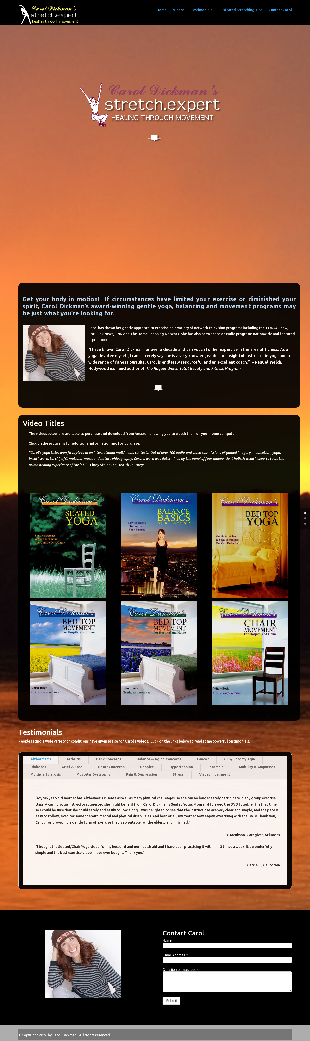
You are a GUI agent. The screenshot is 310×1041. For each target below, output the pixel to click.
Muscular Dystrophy (93, 774)
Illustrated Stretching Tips (240, 10)
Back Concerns (108, 759)
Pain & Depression (141, 774)
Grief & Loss (71, 767)
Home (162, 10)
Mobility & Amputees (257, 767)
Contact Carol (280, 10)
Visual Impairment (214, 774)
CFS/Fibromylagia (239, 759)
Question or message (181, 970)
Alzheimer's (40, 759)
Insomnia (215, 767)
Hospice (147, 767)
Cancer (203, 759)
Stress (178, 774)
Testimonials (201, 10)
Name (167, 941)
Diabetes (38, 767)
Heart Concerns (111, 767)
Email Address (175, 955)
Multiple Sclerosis (45, 774)
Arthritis (73, 759)
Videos (178, 10)
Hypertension (181, 767)
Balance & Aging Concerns (159, 759)
